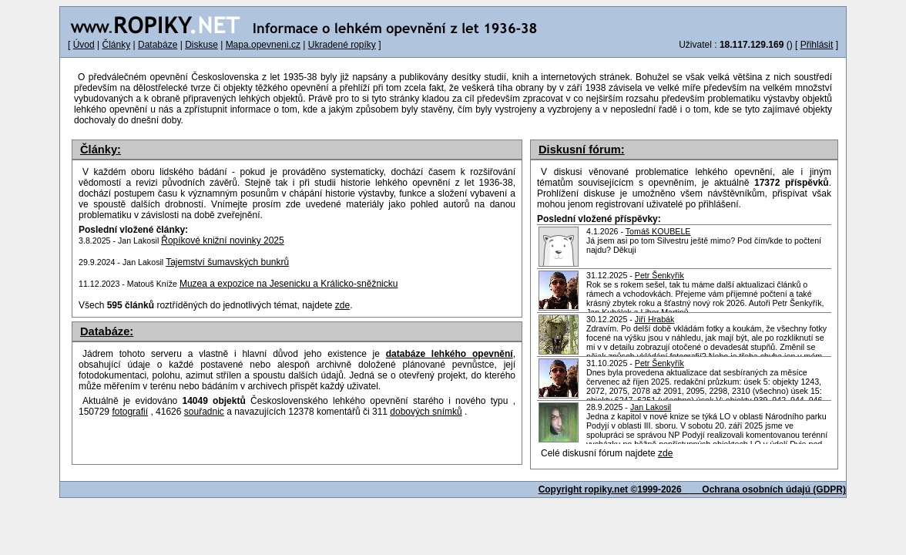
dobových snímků (425, 411)
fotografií (130, 411)
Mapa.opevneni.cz (263, 44)
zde (665, 453)
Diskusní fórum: (582, 149)
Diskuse (201, 44)
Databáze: (106, 331)
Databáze (157, 44)
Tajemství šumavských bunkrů (227, 262)
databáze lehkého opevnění (449, 353)
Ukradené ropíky (342, 44)
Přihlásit (817, 44)
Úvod (84, 44)
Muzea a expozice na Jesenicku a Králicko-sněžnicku (289, 283)
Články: (100, 149)
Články (116, 44)
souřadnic (204, 411)
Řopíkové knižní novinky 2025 (222, 240)
